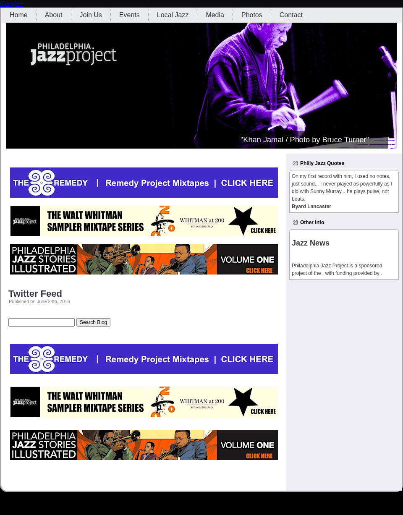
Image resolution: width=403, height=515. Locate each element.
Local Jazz (173, 14)
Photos (251, 14)
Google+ (12, 3)
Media (215, 14)
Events (129, 14)
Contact (291, 14)
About (54, 14)
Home (19, 14)
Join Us (91, 14)
